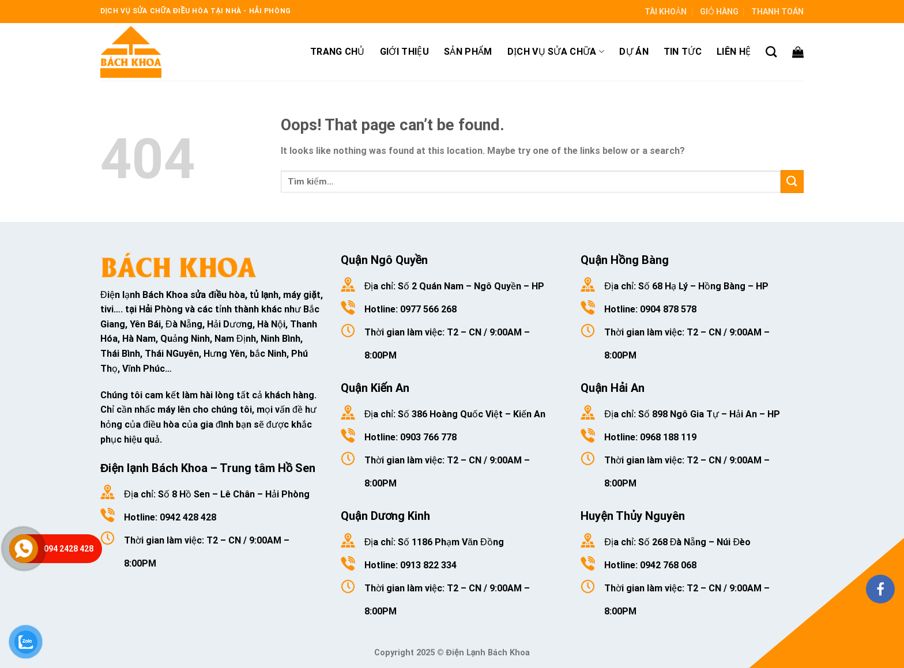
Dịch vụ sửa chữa (556, 52)
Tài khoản (666, 11)
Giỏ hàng (719, 11)
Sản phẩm (468, 51)
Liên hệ (734, 51)
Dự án (634, 51)
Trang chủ (337, 51)
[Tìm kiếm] (771, 51)
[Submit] (792, 181)
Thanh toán (777, 11)
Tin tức (683, 51)
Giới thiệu (404, 51)
